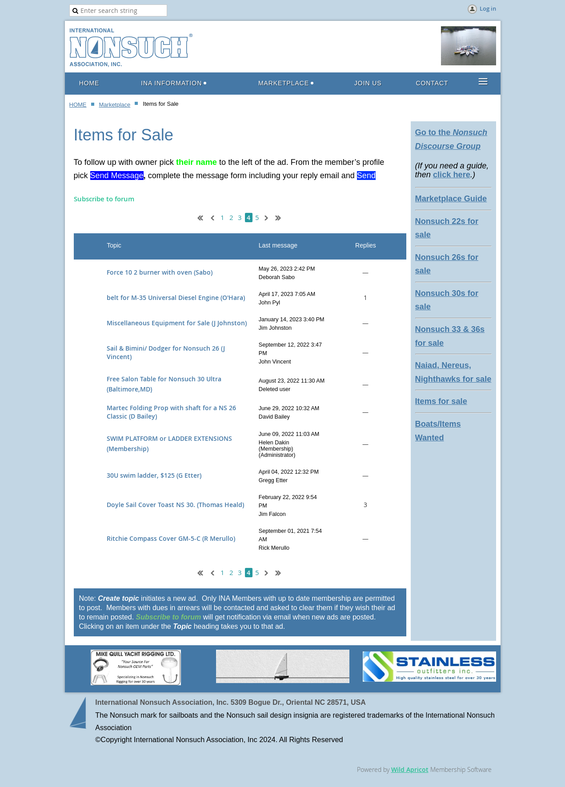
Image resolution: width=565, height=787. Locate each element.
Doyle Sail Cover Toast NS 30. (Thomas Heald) (175, 504)
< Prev (211, 216)
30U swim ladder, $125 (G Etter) (154, 475)
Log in (488, 8)
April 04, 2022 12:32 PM (289, 472)
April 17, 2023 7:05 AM (287, 294)
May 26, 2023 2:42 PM (287, 269)
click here (451, 174)
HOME (78, 104)
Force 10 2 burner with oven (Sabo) (159, 272)
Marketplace (115, 104)
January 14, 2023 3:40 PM (292, 319)
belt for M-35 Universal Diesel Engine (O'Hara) (176, 297)
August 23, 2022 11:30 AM (292, 381)
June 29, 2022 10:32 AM (289, 408)
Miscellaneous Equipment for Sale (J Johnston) (177, 323)
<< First (198, 216)
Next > (268, 216)
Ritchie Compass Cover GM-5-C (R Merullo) (171, 538)
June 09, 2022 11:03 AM (289, 434)
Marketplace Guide (451, 198)
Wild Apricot (410, 769)
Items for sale (441, 401)
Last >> (281, 216)
